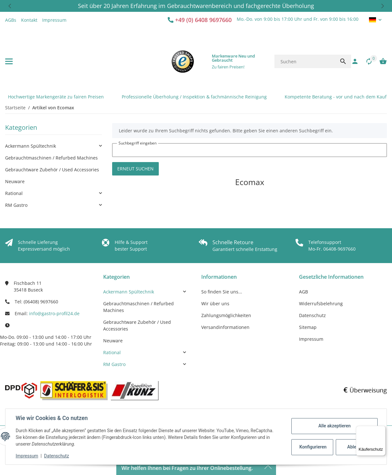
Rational (14, 193)
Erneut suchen (135, 169)
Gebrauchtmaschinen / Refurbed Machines (51, 158)
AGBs (10, 20)
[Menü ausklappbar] (9, 61)
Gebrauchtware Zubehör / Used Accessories (52, 170)
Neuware (15, 181)
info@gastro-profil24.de (54, 313)
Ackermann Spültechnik (30, 146)
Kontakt (29, 20)
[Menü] (382, 429)
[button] (9, 6)
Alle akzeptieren (334, 425)
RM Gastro (16, 205)
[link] (53, 146)
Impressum (27, 455)
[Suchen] (304, 61)
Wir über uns (215, 303)
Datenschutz (56, 455)
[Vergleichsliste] (366, 61)
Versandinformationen (225, 327)
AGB (303, 292)
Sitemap (308, 327)
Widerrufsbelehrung (321, 303)
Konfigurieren (313, 446)
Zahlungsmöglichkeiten (226, 315)
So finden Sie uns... (221, 292)
